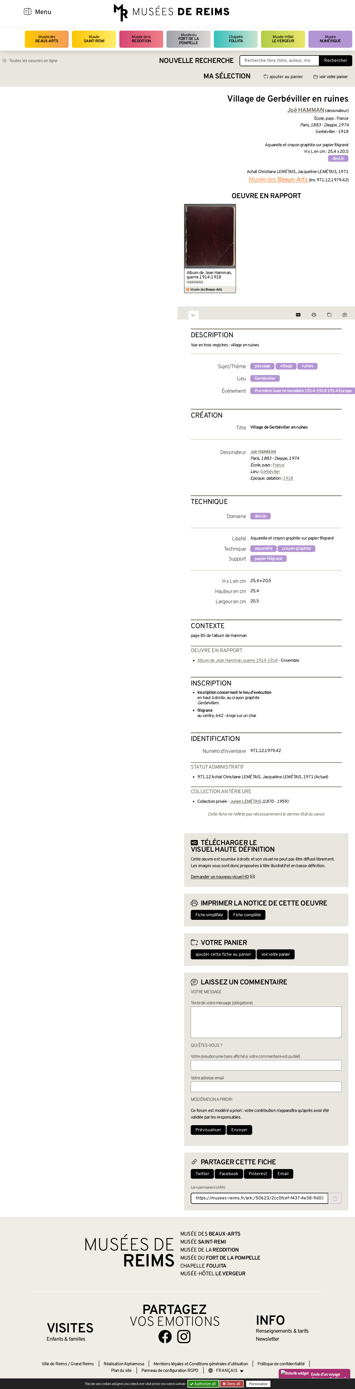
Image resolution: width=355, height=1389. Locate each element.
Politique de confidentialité (281, 1364)
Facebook (228, 1174)
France (278, 465)
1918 (288, 478)
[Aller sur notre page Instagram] (183, 1336)
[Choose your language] (226, 1370)
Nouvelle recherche (196, 61)
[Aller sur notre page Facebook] (165, 1336)
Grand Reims (82, 1364)
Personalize (258, 1384)
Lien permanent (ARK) (208, 1187)
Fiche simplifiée (209, 915)
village (286, 366)
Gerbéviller (265, 378)
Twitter (202, 1174)
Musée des (46, 39)
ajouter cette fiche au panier (223, 954)
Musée (94, 39)
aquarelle (263, 548)
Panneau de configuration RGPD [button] (169, 1371)
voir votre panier (330, 77)
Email (283, 1174)
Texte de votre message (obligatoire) (221, 1003)
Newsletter (267, 1339)
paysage (262, 366)
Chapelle (236, 39)
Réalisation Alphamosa (124, 1364)
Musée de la (141, 39)
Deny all (233, 1384)
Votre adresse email (207, 1078)
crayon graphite (296, 548)
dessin (338, 158)
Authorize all (203, 1384)
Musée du (188, 39)
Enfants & (66, 1339)
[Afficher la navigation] (27, 12)
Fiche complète (247, 915)
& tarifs (282, 1331)
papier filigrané (268, 559)
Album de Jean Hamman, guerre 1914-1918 (209, 275)
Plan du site (121, 1371)
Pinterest (258, 1174)
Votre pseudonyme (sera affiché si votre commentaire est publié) (245, 1056)
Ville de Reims (54, 1364)
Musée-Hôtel (283, 39)
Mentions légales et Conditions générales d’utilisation (201, 1364)
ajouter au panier (283, 77)
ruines (307, 366)
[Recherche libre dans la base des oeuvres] (279, 60)
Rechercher (335, 60)
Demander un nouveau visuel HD (220, 877)
